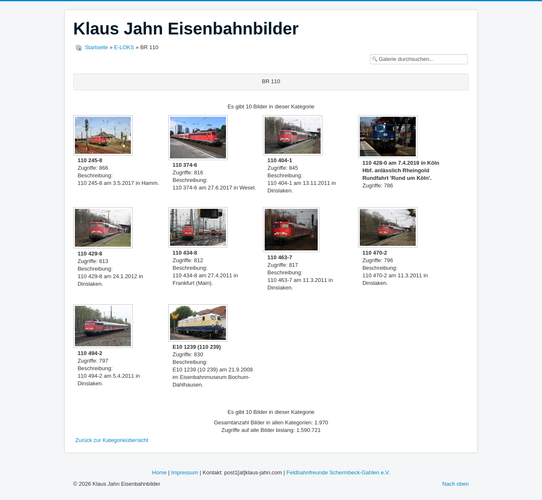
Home (159, 472)
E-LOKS (124, 47)
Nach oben (455, 484)
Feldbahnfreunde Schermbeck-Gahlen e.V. (338, 472)
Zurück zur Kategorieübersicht (111, 440)
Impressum (184, 472)
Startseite (96, 47)
